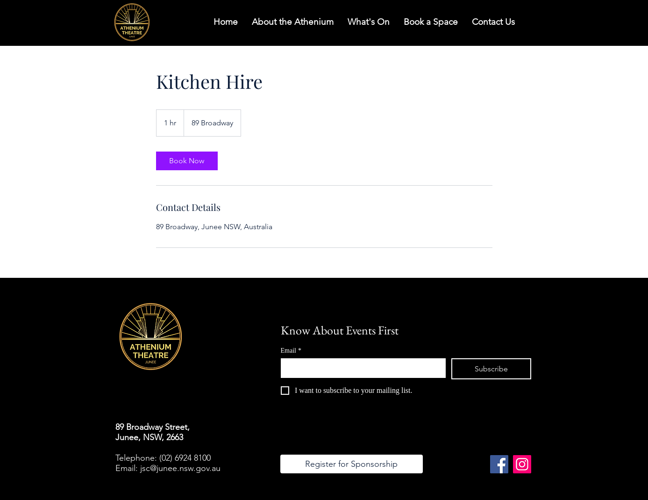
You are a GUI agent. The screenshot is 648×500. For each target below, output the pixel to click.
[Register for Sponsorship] (351, 464)
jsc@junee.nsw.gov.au (180, 468)
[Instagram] (522, 464)
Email (291, 351)
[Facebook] (499, 464)
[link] (187, 161)
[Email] (360, 367)
